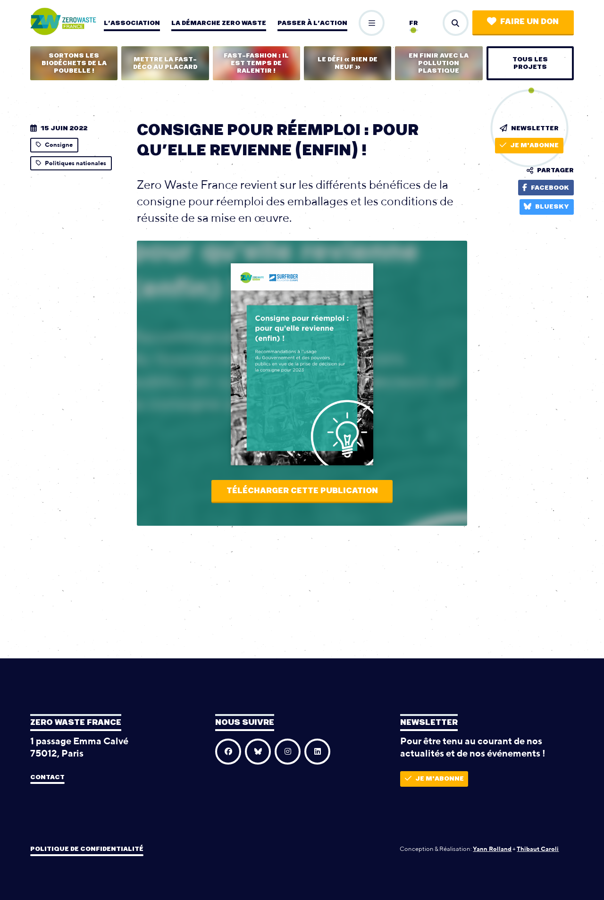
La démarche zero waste (218, 23)
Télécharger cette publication (302, 491)
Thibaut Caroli (538, 848)
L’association (132, 23)
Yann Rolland (492, 848)
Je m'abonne (529, 145)
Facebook (545, 188)
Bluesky (546, 206)
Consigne (54, 144)
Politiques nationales (71, 163)
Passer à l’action (312, 23)
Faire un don (523, 21)
